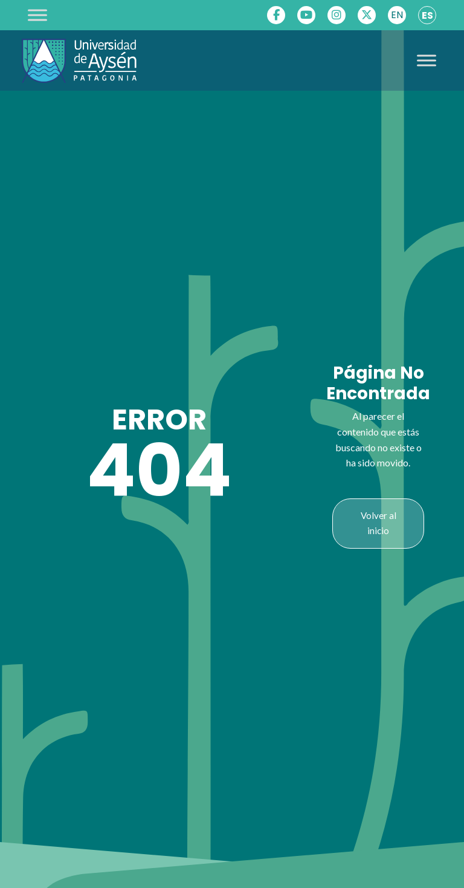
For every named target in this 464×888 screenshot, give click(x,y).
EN (397, 15)
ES (427, 15)
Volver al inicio (378, 523)
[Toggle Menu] (37, 15)
